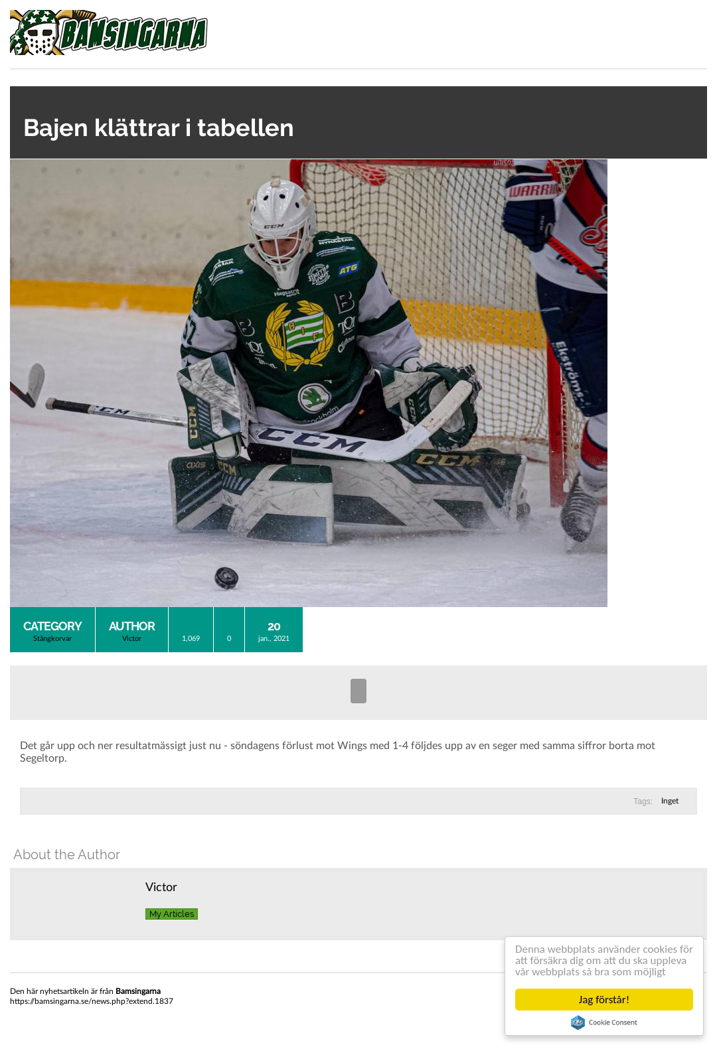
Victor (131, 638)
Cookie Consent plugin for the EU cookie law (604, 1022)
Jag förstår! (604, 1000)
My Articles (171, 914)
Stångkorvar (52, 638)
